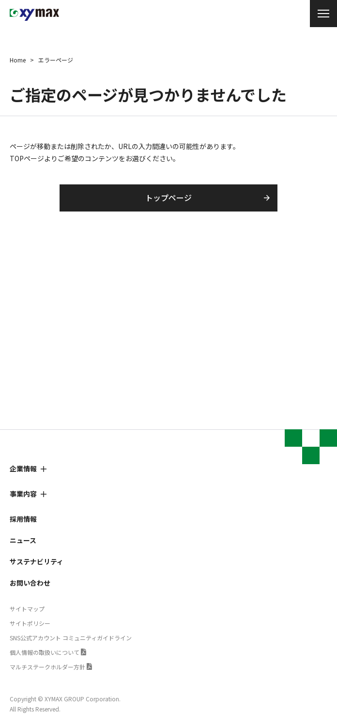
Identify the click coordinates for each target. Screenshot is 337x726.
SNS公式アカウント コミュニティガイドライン (71, 638)
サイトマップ (27, 609)
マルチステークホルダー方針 (47, 667)
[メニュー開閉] (323, 13)
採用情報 (23, 519)
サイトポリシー (30, 623)
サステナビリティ (36, 561)
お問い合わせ (30, 583)
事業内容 (23, 494)
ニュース (23, 540)
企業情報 (23, 468)
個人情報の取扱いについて (44, 652)
